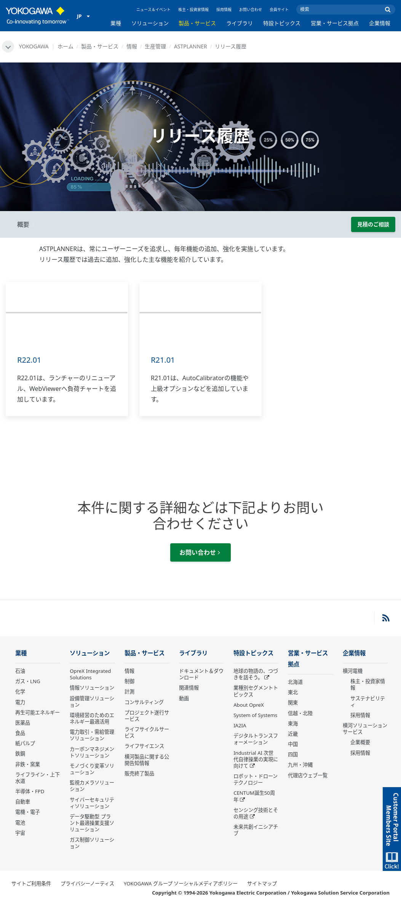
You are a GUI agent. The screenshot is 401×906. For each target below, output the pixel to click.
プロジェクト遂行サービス (147, 715)
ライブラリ (239, 23)
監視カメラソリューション (92, 785)
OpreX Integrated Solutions (90, 674)
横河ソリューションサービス (365, 728)
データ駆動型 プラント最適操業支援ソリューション (92, 823)
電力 (20, 702)
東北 (293, 692)
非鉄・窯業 (27, 764)
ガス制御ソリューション (92, 843)
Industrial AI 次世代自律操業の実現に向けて (255, 759)
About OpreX (248, 704)
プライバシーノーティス (87, 883)
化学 (20, 691)
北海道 (295, 682)
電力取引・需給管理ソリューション (92, 735)
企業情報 (379, 23)
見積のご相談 (373, 224)
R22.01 (29, 360)
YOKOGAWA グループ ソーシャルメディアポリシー (181, 883)
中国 (293, 744)
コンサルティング (144, 702)
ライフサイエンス (144, 746)
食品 (20, 733)
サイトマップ (262, 883)
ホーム (65, 46)
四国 (293, 754)
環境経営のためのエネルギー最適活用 (92, 718)
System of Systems (255, 715)
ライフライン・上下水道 (37, 777)
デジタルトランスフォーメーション (255, 739)
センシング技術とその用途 (255, 813)
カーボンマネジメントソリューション (92, 752)
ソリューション (150, 23)
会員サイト (279, 9)
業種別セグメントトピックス (255, 691)
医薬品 (22, 722)
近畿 (293, 733)
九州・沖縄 (300, 764)
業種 (115, 23)
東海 (293, 723)
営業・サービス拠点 (335, 23)
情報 (131, 46)
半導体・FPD (29, 791)
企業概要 (360, 742)
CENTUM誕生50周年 (254, 796)
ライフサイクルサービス (147, 732)
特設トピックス (281, 23)
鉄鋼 (20, 753)
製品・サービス (197, 23)
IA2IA (239, 725)
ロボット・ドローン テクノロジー (255, 779)
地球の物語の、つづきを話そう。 (255, 674)
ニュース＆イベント (153, 9)
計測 (129, 691)
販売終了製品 (139, 773)
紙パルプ (25, 743)
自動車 (22, 801)
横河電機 (353, 670)
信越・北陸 (300, 713)
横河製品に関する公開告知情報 (147, 760)
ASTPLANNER (190, 46)
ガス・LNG (27, 681)
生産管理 (155, 46)
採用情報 (224, 9)
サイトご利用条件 (31, 883)
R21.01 (163, 360)
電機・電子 (27, 811)
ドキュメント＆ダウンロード (201, 674)
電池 (20, 822)
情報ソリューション (92, 687)
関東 (293, 702)
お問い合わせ (250, 9)
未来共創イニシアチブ (255, 830)
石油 (20, 670)
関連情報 (189, 687)
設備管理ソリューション (92, 701)
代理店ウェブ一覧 (308, 775)
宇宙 (20, 832)
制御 (129, 681)
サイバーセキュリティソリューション (92, 803)
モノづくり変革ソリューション (92, 769)
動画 (184, 698)
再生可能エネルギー (37, 712)
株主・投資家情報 (193, 9)
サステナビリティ (367, 701)
